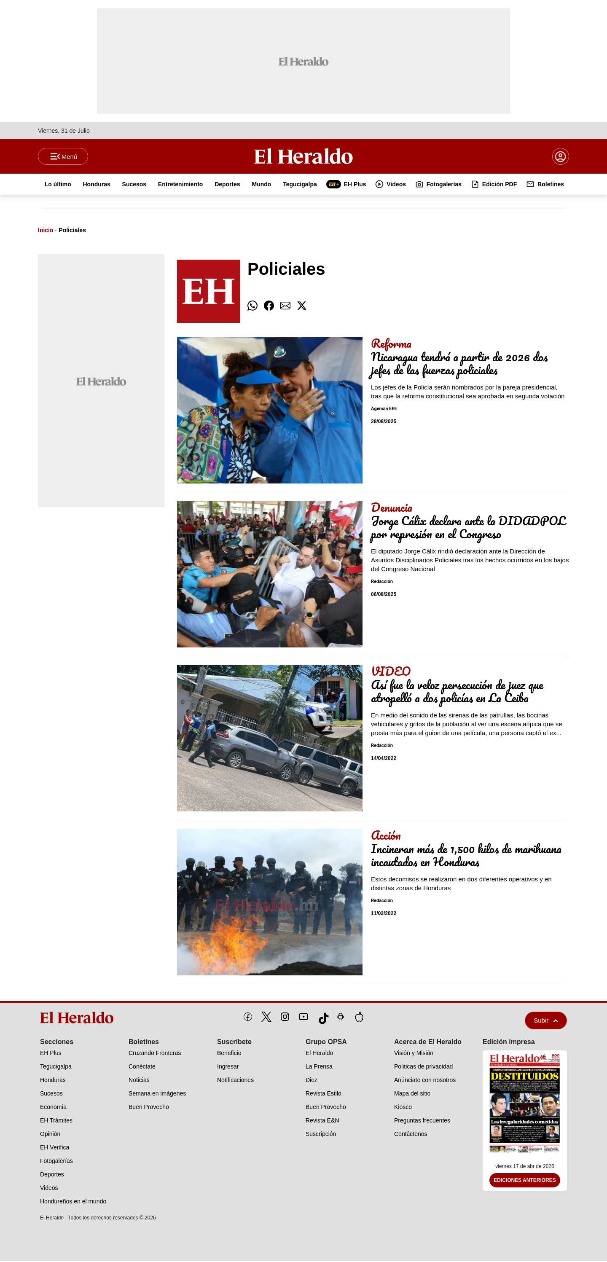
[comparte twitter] (302, 306)
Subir (546, 1021)
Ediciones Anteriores (525, 1181)
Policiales (72, 231)
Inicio (46, 231)
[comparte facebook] (269, 306)
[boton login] (560, 156)
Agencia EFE (384, 409)
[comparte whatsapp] (252, 306)
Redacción (382, 582)
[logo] (79, 1018)
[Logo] (303, 156)
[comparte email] (285, 306)
